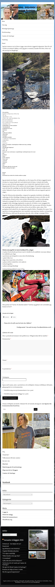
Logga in (5, 512)
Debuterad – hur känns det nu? (11, 544)
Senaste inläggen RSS (13, 540)
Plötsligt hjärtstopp (8, 29)
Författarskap (6, 32)
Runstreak (5, 546)
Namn (4, 360)
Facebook (6, 482)
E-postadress (7, 369)
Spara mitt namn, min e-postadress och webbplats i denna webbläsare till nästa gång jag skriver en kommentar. (27, 386)
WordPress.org (7, 520)
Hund (3, 43)
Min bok (5, 464)
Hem (3, 21)
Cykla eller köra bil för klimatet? (12, 561)
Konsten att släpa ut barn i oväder (12, 569)
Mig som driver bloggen (10, 470)
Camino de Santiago (8, 36)
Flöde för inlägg (7, 515)
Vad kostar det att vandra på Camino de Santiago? (14, 564)
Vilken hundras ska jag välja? (11, 556)
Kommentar (6, 339)
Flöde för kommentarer (10, 517)
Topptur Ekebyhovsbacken (10, 551)
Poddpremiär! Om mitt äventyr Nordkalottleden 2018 (35, 327)
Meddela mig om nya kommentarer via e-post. (19, 390)
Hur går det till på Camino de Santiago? (14, 567)
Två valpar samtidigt (8, 553)
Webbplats (5, 377)
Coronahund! (6, 558)
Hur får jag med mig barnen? (11, 572)
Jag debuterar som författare (11, 549)
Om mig (4, 25)
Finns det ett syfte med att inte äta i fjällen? (17, 323)
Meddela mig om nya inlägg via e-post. (16, 394)
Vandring (5, 40)
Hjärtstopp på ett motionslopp (12, 467)
